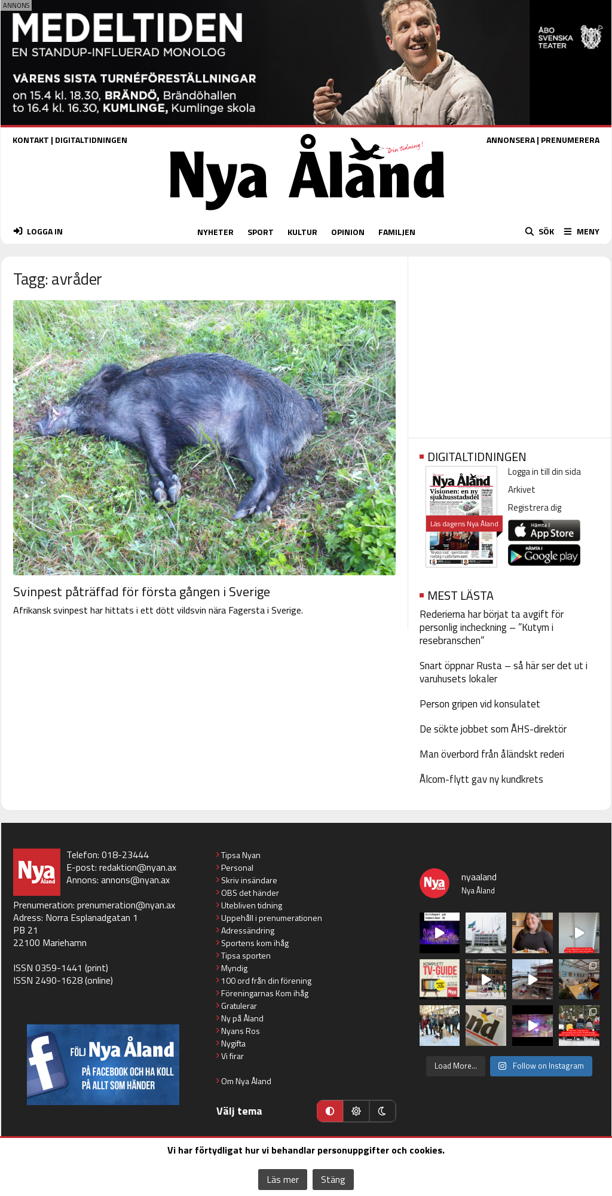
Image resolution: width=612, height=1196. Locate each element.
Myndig (234, 968)
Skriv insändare (249, 880)
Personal (237, 867)
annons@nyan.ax (135, 879)
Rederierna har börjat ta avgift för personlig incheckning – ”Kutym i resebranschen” (492, 627)
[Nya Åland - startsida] (307, 213)
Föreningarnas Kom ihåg (264, 993)
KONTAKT (31, 139)
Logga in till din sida (544, 471)
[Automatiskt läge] (330, 1111)
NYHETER (215, 231)
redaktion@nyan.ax (137, 867)
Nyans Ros (240, 1030)
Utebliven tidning (251, 905)
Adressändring (247, 930)
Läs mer (283, 1179)
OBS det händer (250, 892)
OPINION (348, 231)
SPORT (260, 231)
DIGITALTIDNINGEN (91, 139)
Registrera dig (534, 507)
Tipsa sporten (246, 955)
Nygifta (233, 1043)
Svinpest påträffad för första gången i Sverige (141, 591)
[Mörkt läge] (382, 1111)
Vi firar (232, 1055)
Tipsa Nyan (241, 855)
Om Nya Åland (246, 1081)
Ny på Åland (242, 1018)
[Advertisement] (509, 343)
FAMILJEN (396, 231)
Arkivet (522, 489)
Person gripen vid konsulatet (480, 704)
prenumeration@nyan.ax (126, 905)
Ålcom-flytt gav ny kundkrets (481, 779)
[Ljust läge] (356, 1111)
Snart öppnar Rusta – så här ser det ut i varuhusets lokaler (503, 672)
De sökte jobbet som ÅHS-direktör (493, 729)
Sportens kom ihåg (255, 942)
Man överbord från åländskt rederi (492, 754)
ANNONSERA (510, 139)
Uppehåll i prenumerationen (271, 917)
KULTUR (302, 231)
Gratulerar (239, 1005)
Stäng (333, 1179)
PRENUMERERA (570, 139)
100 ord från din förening (266, 980)
